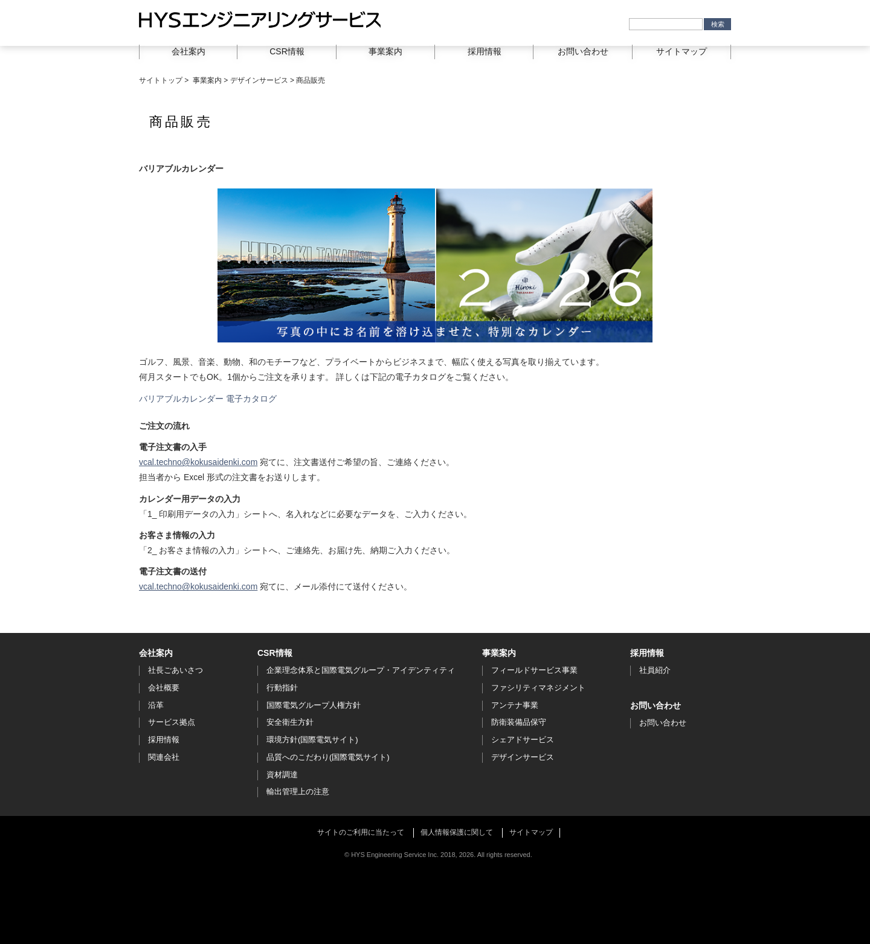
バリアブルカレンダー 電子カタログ (208, 398)
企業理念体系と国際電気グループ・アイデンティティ (360, 670)
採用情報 (163, 739)
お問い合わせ (583, 51)
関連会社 (163, 757)
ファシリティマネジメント (538, 687)
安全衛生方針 (290, 722)
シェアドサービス (522, 739)
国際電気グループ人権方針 (313, 705)
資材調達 (282, 774)
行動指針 (282, 687)
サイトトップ (160, 80)
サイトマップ (681, 51)
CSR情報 (274, 653)
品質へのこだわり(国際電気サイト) (328, 757)
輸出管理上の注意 (297, 791)
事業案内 (207, 80)
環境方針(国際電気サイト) (312, 739)
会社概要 (163, 687)
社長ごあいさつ (175, 670)
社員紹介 (655, 670)
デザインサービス (259, 80)
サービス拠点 (171, 722)
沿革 (156, 705)
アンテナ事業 (514, 705)
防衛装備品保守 (518, 722)
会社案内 (156, 653)
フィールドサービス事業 (534, 670)
